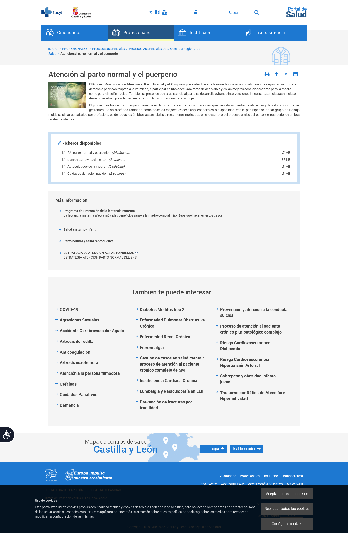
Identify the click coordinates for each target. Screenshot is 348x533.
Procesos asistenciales (108, 49)
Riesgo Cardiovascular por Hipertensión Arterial (245, 362)
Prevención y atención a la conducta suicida (254, 312)
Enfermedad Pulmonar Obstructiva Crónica (172, 323)
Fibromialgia (152, 347)
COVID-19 (69, 309)
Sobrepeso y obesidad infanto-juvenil (248, 378)
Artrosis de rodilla (77, 341)
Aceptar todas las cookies (287, 494)
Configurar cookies (287, 524)
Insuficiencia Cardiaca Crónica (168, 380)
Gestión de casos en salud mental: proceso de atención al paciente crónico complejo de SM (172, 363)
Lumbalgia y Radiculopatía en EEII (171, 391)
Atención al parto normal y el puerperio (89, 53)
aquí (102, 512)
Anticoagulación (75, 352)
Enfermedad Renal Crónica (165, 336)
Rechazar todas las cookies (286, 508)
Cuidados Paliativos (78, 394)
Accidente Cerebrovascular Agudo (92, 330)
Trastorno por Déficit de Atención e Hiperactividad (252, 395)
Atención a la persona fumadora (90, 373)
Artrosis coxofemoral (80, 362)
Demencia (69, 405)
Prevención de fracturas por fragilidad (166, 405)
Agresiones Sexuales (79, 320)
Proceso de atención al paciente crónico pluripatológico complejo (251, 329)
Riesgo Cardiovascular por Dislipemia (245, 345)
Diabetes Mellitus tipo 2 (162, 309)
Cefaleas (68, 384)
